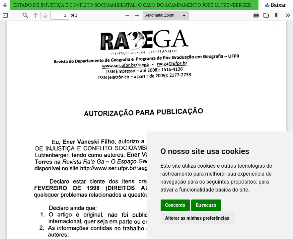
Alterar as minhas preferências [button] (197, 218)
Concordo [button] (175, 205)
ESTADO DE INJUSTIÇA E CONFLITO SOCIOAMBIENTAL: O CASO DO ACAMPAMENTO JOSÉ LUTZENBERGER (132, 5)
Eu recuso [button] (206, 205)
